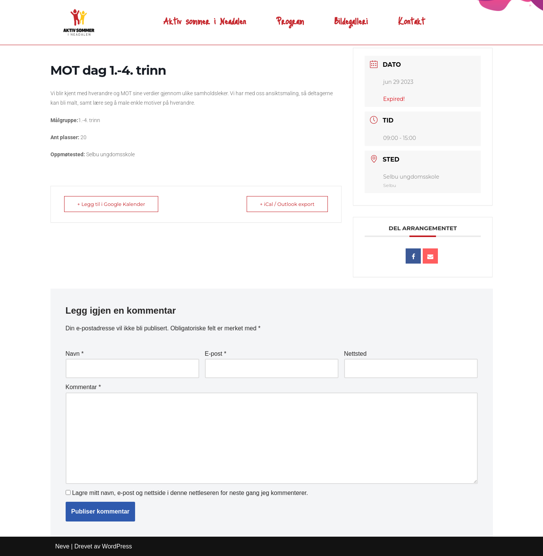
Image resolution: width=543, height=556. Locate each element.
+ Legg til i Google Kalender (111, 204)
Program (290, 17)
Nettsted (355, 353)
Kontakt (411, 17)
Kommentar (83, 387)
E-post (216, 353)
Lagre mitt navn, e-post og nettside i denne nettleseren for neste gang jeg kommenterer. (190, 493)
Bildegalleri (351, 17)
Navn (75, 353)
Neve (62, 546)
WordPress (117, 546)
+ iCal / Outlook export (287, 204)
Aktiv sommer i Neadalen (205, 17)
